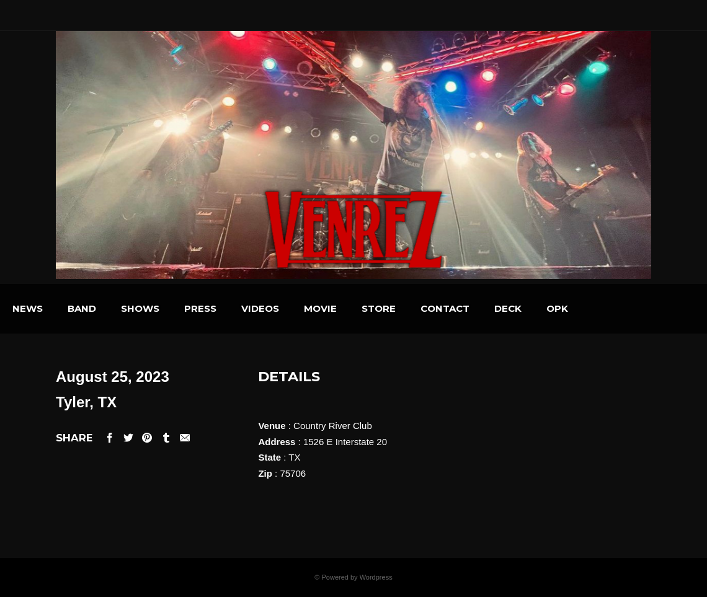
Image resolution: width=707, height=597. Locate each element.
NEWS (91, 308)
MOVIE (383, 308)
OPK (620, 308)
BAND (145, 308)
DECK (571, 308)
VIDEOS (323, 308)
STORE (442, 308)
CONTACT (508, 308)
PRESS (263, 308)
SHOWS (203, 308)
